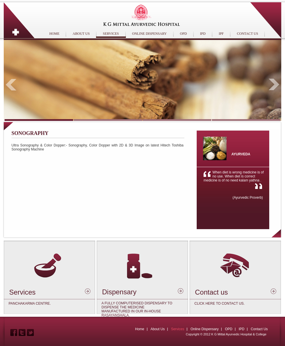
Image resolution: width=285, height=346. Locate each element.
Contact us (211, 292)
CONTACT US (247, 34)
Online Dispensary (204, 329)
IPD (203, 34)
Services (22, 292)
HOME (54, 34)
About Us (158, 329)
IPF (221, 34)
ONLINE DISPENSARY (149, 34)
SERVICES (111, 34)
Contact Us (259, 329)
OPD (183, 34)
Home (139, 329)
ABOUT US (81, 34)
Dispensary (119, 292)
